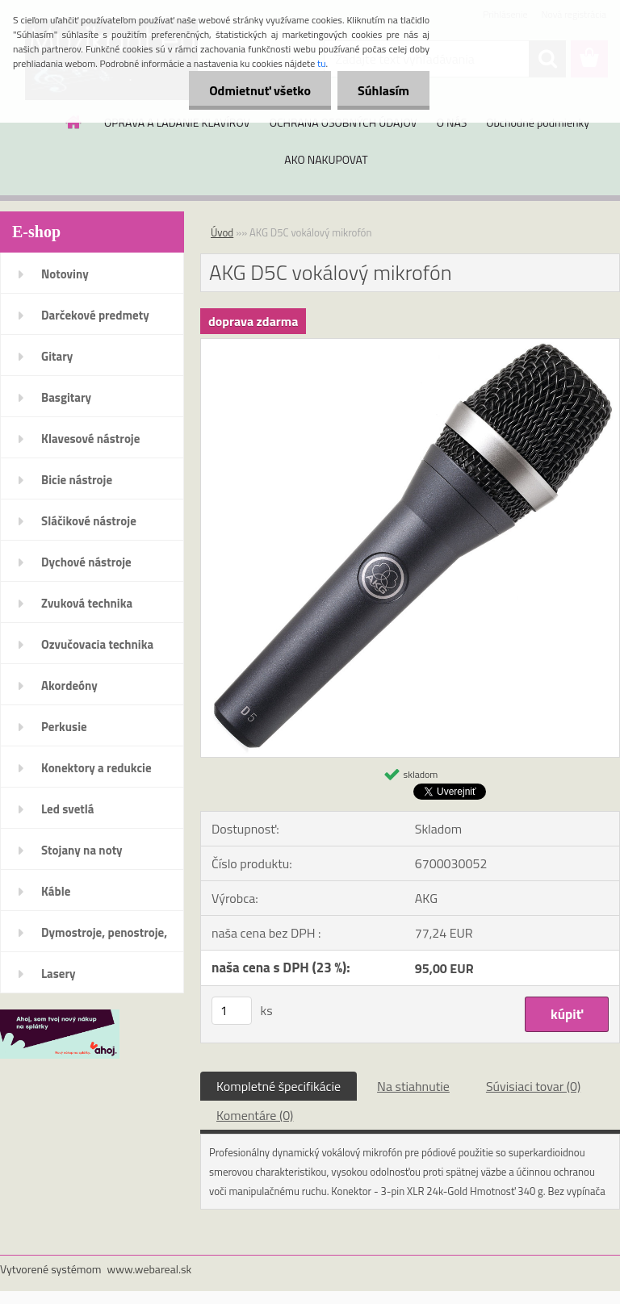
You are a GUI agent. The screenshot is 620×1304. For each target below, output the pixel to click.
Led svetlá (67, 809)
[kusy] (232, 1011)
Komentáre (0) (254, 1115)
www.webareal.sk (149, 1268)
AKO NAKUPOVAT (325, 159)
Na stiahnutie (413, 1086)
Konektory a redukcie (96, 768)
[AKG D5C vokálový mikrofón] (410, 345)
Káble (55, 891)
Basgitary (66, 397)
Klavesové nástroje (90, 438)
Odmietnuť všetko (260, 90)
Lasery (58, 973)
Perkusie (64, 726)
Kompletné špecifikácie (278, 1086)
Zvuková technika (86, 603)
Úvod (222, 232)
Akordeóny (69, 685)
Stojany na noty (82, 850)
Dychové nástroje (86, 562)
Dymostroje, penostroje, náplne (104, 937)
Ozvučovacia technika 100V (97, 649)
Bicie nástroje (76, 479)
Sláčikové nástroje (88, 521)
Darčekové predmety (95, 315)
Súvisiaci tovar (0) (533, 1086)
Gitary (57, 356)
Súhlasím (383, 90)
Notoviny (65, 274)
